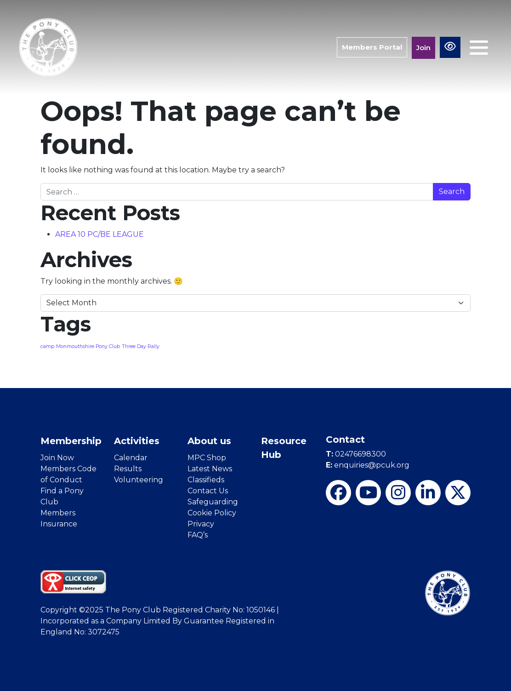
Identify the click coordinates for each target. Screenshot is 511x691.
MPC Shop (206, 457)
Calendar (131, 457)
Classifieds (205, 479)
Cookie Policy (211, 512)
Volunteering (138, 479)
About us (209, 440)
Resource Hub (284, 447)
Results (128, 468)
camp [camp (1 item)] (47, 346)
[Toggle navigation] (479, 47)
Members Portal (372, 47)
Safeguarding (212, 501)
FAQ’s (197, 535)
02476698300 (356, 454)
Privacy (200, 524)
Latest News (209, 468)
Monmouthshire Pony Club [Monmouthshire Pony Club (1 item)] (88, 346)
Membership (71, 440)
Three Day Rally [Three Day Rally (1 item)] (140, 346)
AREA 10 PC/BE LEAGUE (99, 234)
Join (423, 47)
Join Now (57, 457)
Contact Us (207, 490)
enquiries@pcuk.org (367, 465)
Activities (136, 440)
